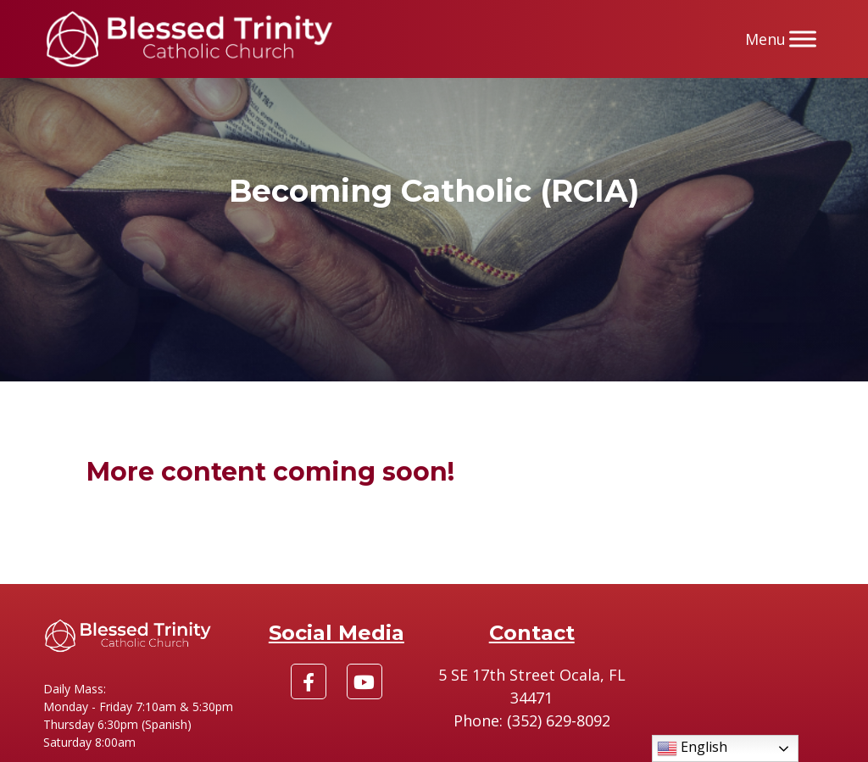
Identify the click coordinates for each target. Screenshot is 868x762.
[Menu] (802, 39)
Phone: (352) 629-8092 (531, 720)
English (692, 748)
